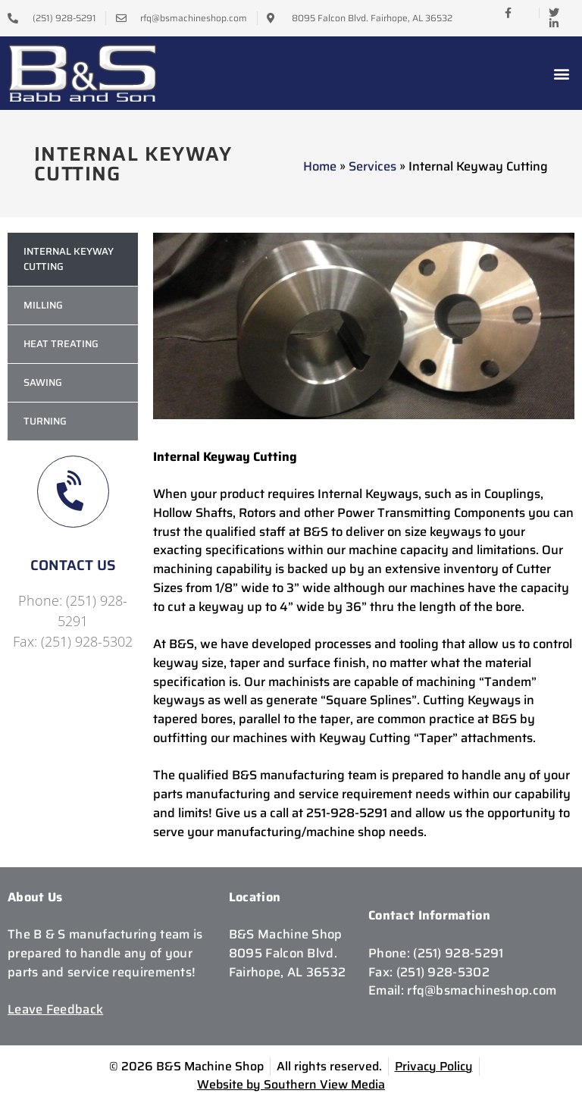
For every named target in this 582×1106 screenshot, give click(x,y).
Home (319, 166)
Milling (43, 305)
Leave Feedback (55, 1009)
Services (372, 166)
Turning (45, 421)
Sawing (42, 382)
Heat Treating (61, 344)
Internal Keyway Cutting (68, 258)
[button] (561, 73)
